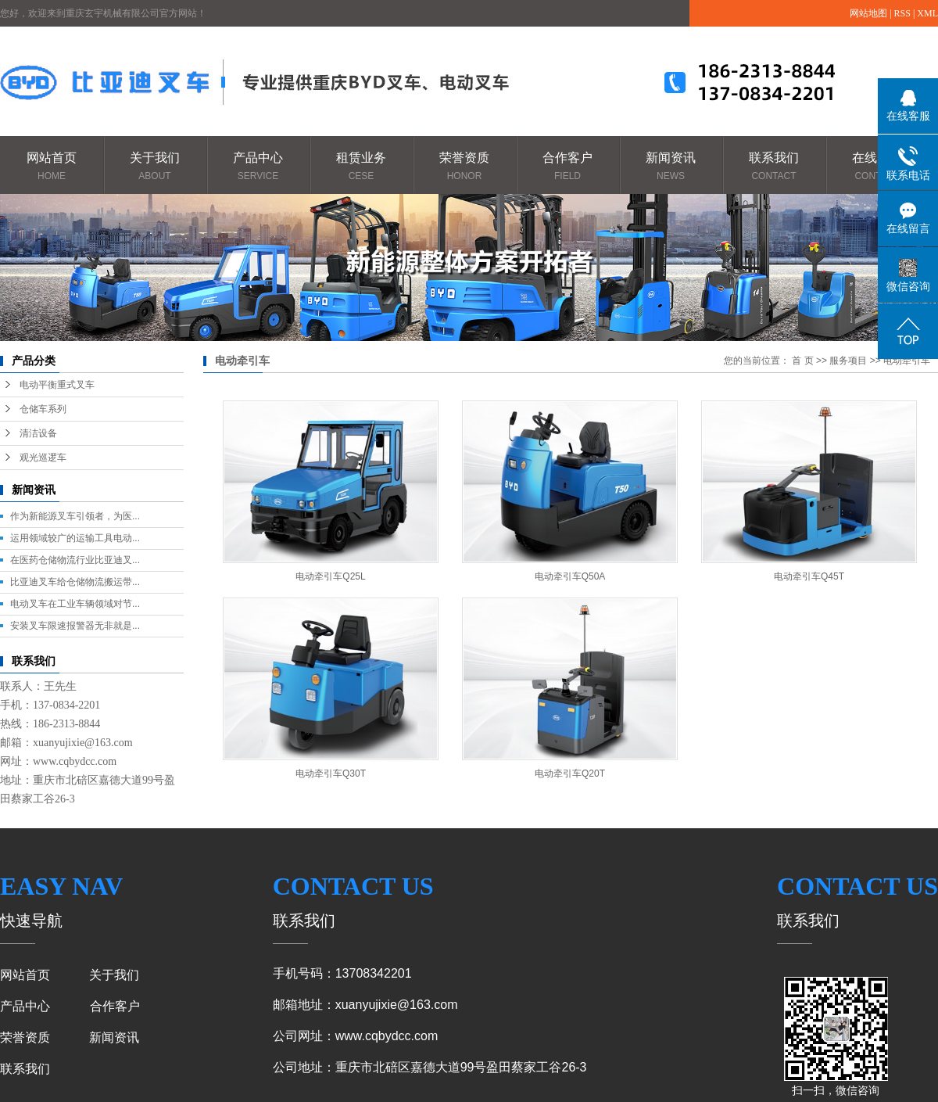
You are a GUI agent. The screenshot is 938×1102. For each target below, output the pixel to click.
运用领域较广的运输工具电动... (75, 538)
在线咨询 (877, 167)
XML (927, 13)
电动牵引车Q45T (809, 576)
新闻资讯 (670, 167)
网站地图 (868, 13)
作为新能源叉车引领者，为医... (75, 516)
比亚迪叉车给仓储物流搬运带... (75, 581)
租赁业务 (361, 167)
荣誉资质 (464, 167)
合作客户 (567, 167)
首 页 (802, 360)
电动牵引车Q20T (570, 773)
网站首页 (51, 167)
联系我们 (773, 167)
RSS (902, 13)
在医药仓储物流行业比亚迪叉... (75, 560)
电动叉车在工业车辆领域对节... (75, 603)
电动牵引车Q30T (330, 773)
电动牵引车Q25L (330, 576)
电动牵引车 (906, 360)
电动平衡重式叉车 (57, 384)
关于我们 (154, 167)
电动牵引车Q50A (570, 576)
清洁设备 (38, 433)
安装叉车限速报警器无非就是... (75, 625)
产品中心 (258, 167)
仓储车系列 (43, 409)
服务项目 (848, 360)
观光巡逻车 (43, 457)
